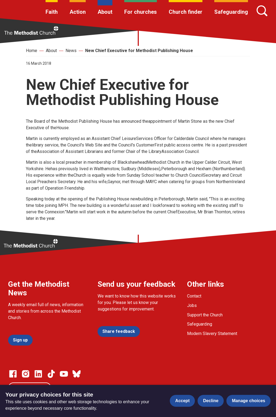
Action (78, 12)
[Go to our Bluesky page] (76, 374)
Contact (194, 296)
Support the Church (205, 314)
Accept (182, 400)
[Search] (262, 10)
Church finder (185, 12)
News (71, 50)
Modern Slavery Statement (212, 333)
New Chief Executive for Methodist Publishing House (139, 50)
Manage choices (248, 400)
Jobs (192, 305)
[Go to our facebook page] (13, 374)
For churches (140, 12)
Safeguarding (231, 12)
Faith (52, 12)
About (105, 12)
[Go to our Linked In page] (38, 374)
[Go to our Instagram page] (25, 374)
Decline (210, 400)
